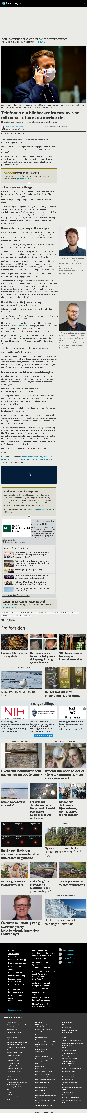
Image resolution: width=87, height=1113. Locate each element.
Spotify (8, 512)
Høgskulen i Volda (12, 1066)
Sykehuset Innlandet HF (69, 1058)
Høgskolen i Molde (13, 1060)
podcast (17, 616)
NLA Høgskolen (39, 1022)
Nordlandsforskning (41, 1069)
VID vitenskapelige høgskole (71, 1097)
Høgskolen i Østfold (13, 1063)
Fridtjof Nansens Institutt (15, 1052)
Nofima (37, 1063)
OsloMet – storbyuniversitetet (44, 1105)
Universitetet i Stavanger (69, 1082)
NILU (8, 1099)
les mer (41, 42)
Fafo (8, 1039)
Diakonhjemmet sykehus (14, 1032)
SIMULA (64, 1035)
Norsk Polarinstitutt (41, 1085)
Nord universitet (40, 1066)
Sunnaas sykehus (67, 1056)
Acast (31, 509)
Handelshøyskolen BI (13, 1055)
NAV (8, 1089)
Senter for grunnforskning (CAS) (72, 1040)
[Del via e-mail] (13, 620)
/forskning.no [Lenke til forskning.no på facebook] (68, 954)
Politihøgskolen (67, 1022)
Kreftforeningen (12, 1079)
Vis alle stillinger (43, 736)
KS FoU (9, 1076)
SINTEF (64, 1037)
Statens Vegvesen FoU (69, 1050)
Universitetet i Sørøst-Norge (70, 1084)
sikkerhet (74, 613)
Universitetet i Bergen (69, 1074)
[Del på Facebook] (2, 620)
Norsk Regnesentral (41, 1087)
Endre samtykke (14, 1010)
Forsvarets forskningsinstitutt (16, 1047)
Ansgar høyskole (12, 1022)
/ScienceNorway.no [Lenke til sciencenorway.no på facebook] (70, 962)
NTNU (36, 1034)
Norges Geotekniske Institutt (44, 1071)
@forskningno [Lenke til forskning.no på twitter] (68, 950)
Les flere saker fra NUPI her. (16, 596)
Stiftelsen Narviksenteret (70, 1053)
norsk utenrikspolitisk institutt (53, 613)
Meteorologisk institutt (14, 1087)
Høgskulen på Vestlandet (14, 1068)
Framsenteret (11, 1050)
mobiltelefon (8, 613)
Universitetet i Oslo (68, 1079)
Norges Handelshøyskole (42, 1074)
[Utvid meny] (84, 3)
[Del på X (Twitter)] (6, 620)
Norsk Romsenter (40, 1090)
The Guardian (19, 326)
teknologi (6, 616)
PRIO (63, 1025)
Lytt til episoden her (24, 179)
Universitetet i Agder (68, 1071)
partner (26, 616)
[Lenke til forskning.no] (41, 2)
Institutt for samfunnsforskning (17, 1074)
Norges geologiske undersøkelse (45, 1079)
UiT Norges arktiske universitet (72, 1068)
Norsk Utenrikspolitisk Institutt (44, 1093)
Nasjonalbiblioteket (41, 1037)
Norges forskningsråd (41, 1077)
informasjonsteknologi (26, 613)
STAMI (64, 1048)
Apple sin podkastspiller (43, 509)
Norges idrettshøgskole (42, 1082)
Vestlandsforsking (68, 1092)
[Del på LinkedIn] (9, 620)
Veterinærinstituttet (68, 1095)
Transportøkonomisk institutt (71, 1066)
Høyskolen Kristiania (13, 1071)
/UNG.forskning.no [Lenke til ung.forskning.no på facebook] (70, 958)
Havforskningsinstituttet (14, 1058)
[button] (84, 708)
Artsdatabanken (12, 1029)
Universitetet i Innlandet (69, 1076)
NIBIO (9, 1092)
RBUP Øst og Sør (67, 1027)
